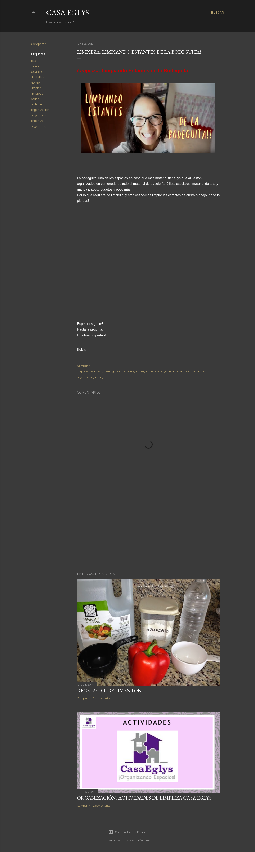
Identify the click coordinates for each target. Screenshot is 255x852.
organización (40, 110)
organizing (38, 126)
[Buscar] (217, 13)
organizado (39, 115)
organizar (38, 121)
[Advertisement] (148, 532)
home (35, 82)
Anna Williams (141, 840)
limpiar (36, 88)
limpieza (37, 93)
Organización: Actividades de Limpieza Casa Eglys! (145, 798)
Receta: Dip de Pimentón (109, 690)
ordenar (36, 104)
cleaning (37, 72)
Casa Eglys (67, 12)
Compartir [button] (38, 44)
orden (35, 99)
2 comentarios (101, 805)
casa (34, 61)
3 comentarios (101, 698)
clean (35, 66)
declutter (37, 77)
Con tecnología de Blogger (127, 832)
